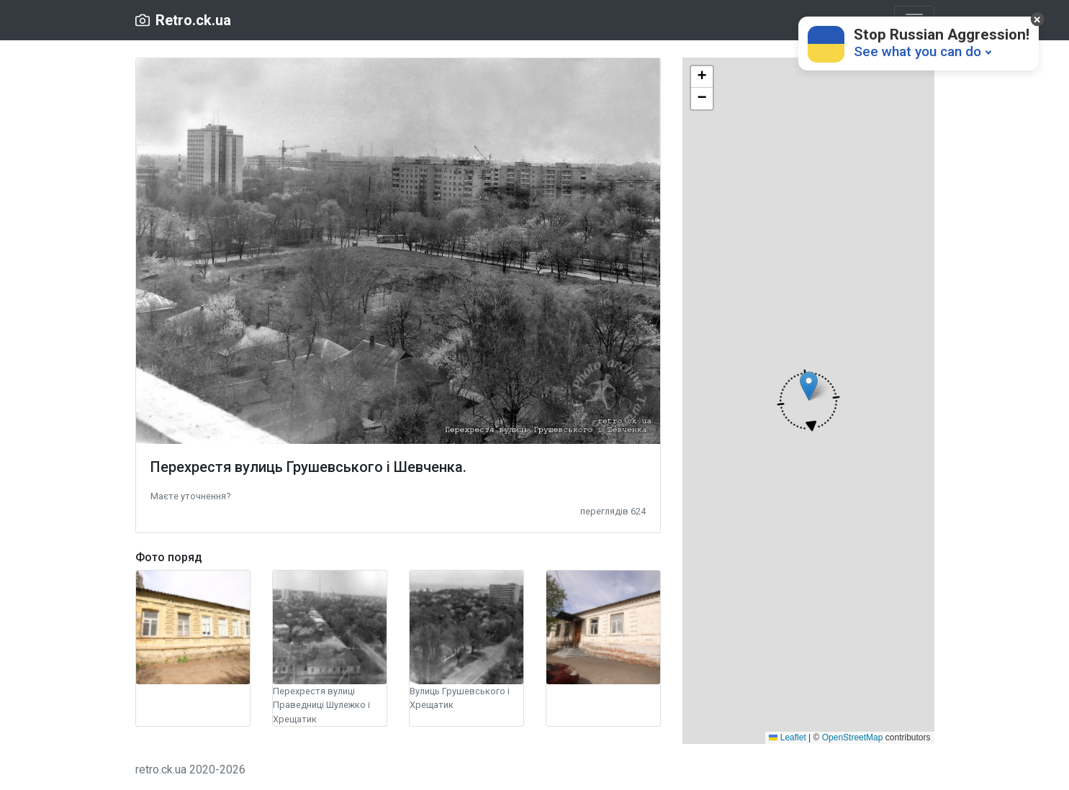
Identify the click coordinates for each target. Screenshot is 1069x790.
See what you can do (917, 51)
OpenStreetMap (852, 737)
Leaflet (787, 737)
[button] (190, 495)
